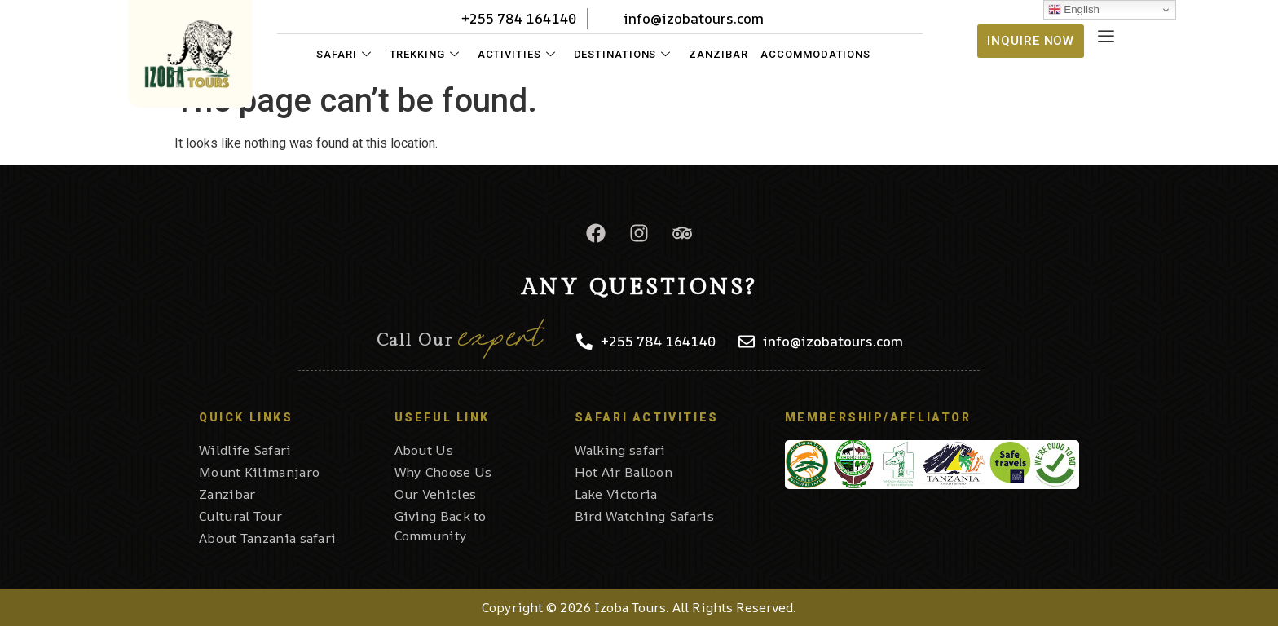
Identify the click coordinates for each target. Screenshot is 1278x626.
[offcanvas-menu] (1106, 37)
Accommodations (815, 54)
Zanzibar (718, 54)
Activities (517, 54)
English (1074, 9)
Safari (343, 54)
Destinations (623, 54)
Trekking (425, 54)
